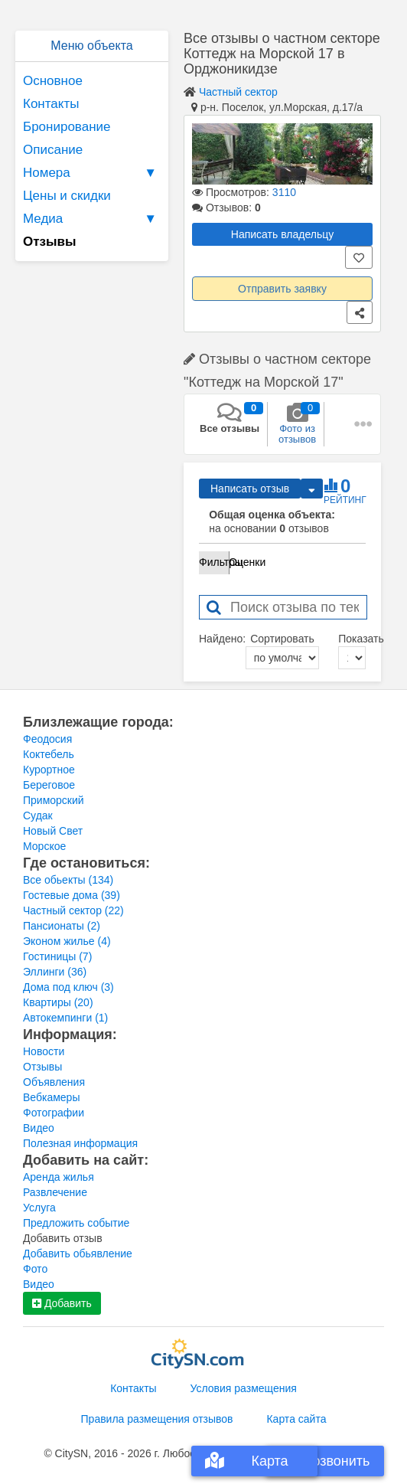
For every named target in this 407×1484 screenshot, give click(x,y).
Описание (53, 149)
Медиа (92, 219)
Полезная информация (80, 1143)
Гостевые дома (71, 895)
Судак (38, 815)
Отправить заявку (282, 289)
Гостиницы (57, 956)
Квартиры (58, 1002)
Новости (43, 1051)
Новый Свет (53, 831)
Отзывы (42, 1067)
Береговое (49, 785)
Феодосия (47, 739)
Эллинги (54, 972)
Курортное (49, 769)
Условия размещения (243, 1388)
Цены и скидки (67, 195)
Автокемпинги (65, 1018)
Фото (35, 1269)
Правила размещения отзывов (157, 1419)
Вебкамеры (51, 1097)
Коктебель (48, 754)
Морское (44, 846)
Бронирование (67, 126)
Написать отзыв (249, 488)
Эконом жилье (67, 941)
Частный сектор (238, 92)
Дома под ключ (68, 987)
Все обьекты (68, 880)
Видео (38, 1128)
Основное (53, 81)
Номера (92, 173)
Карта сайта (296, 1419)
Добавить (62, 1303)
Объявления (54, 1082)
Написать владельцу (282, 234)
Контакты (51, 103)
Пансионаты (61, 926)
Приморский (53, 800)
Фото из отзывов (297, 423)
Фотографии (53, 1112)
